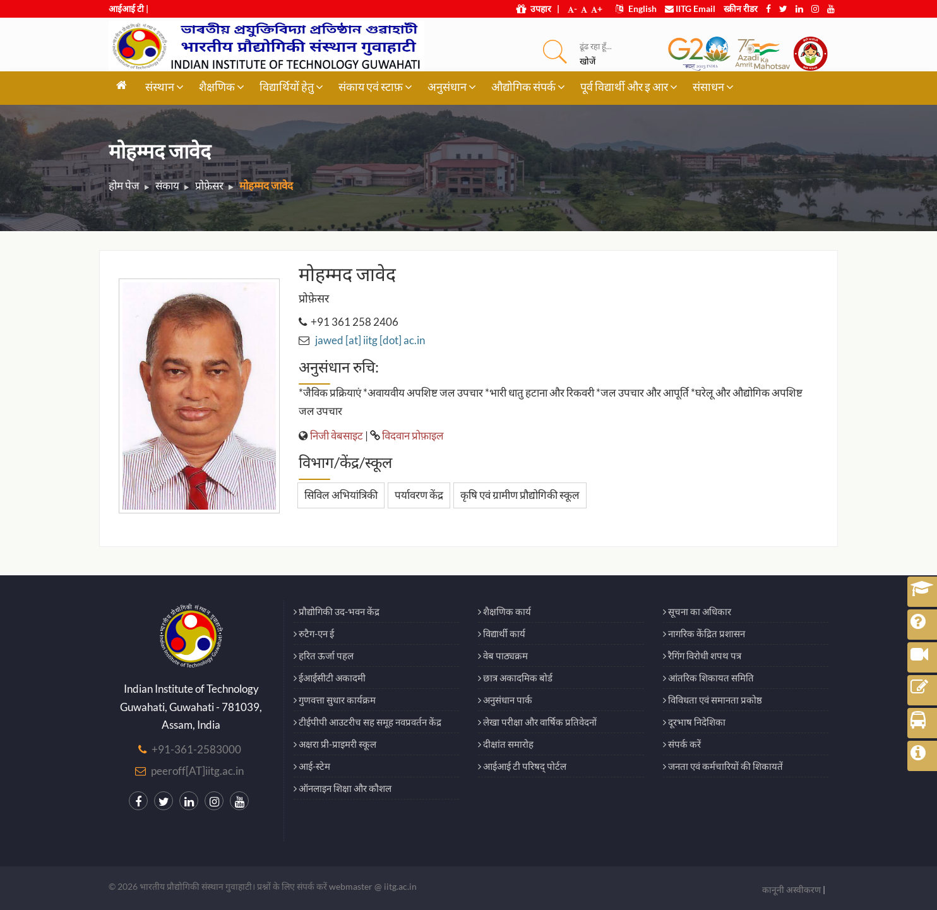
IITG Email (690, 8)
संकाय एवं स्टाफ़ (375, 86)
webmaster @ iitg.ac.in (373, 886)
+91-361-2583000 (196, 749)
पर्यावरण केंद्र (419, 494)
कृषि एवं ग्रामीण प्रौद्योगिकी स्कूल (520, 494)
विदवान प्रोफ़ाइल (413, 435)
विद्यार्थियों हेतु (291, 86)
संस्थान (164, 86)
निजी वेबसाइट (336, 435)
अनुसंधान (451, 86)
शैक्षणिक (221, 86)
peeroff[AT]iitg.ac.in (197, 770)
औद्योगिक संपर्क (528, 86)
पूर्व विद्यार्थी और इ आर (628, 86)
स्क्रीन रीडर (741, 8)
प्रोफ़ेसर (209, 185)
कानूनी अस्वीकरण (791, 889)
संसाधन (713, 86)
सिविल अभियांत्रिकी (341, 494)
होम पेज (124, 185)
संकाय (167, 185)
